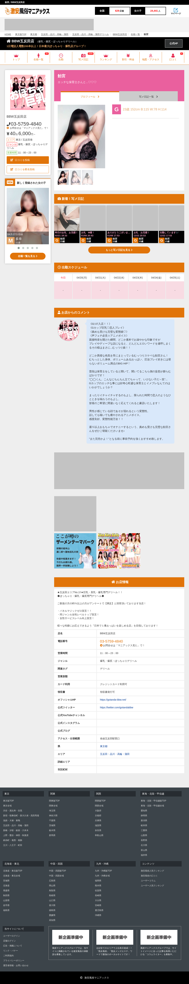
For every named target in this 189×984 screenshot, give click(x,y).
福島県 (6, 910)
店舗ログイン (9, 941)
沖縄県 (98, 915)
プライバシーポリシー (13, 960)
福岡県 (98, 880)
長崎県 (98, 895)
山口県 (52, 900)
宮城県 (6, 880)
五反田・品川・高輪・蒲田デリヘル (90, 34)
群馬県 (52, 835)
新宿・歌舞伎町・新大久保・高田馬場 (21, 815)
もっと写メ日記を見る (119, 250)
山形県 (6, 900)
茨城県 (52, 825)
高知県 (52, 920)
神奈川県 (53, 815)
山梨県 (144, 835)
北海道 (6, 885)
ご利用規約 (8, 955)
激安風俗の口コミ (149, 875)
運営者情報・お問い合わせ (15, 965)
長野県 (144, 840)
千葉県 (52, 820)
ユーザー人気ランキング (152, 885)
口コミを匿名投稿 (22, 169)
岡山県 (52, 885)
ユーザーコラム (148, 880)
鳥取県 (52, 890)
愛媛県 (52, 915)
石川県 (144, 845)
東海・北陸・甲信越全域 (152, 805)
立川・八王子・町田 (12, 845)
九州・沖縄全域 (102, 875)
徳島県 (52, 910)
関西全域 (99, 805)
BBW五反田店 (120, 34)
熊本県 (98, 885)
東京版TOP (21, 34)
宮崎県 (98, 905)
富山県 (144, 850)
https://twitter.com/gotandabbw (116, 707)
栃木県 (52, 830)
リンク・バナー (10, 950)
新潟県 (144, 820)
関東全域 (53, 805)
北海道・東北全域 (11, 875)
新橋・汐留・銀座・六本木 (15, 830)
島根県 (52, 895)
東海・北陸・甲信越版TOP (153, 801)
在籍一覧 (135, 34)
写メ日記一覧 (148, 96)
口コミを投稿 (20, 160)
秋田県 (6, 895)
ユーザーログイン (11, 936)
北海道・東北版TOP (12, 871)
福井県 (144, 855)
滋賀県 (98, 825)
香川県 (52, 905)
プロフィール (90, 96)
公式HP (173, 43)
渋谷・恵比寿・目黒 (12, 810)
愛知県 (144, 810)
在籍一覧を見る (27, 256)
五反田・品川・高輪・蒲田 (54, 34)
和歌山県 (99, 835)
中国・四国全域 (56, 875)
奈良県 (98, 830)
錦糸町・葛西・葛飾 (12, 840)
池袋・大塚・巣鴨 (11, 820)
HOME (8, 34)
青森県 (6, 890)
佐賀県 (98, 890)
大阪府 (98, 810)
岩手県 (6, 905)
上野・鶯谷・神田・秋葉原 (15, 835)
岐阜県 (144, 825)
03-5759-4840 (26, 124)
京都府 (98, 815)
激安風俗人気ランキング (152, 871)
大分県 (98, 900)
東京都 (33, 34)
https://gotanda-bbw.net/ (113, 699)
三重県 (144, 830)
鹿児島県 (99, 910)
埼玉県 (52, 810)
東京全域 (7, 805)
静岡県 (144, 815)
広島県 (52, 880)
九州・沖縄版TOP (103, 871)
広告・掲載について (12, 945)
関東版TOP (54, 801)
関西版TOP (100, 801)
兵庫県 (98, 820)
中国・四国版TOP (57, 871)
